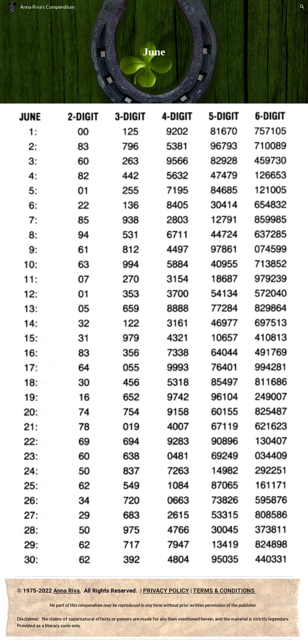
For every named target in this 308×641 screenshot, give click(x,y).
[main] (154, 51)
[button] (302, 7)
